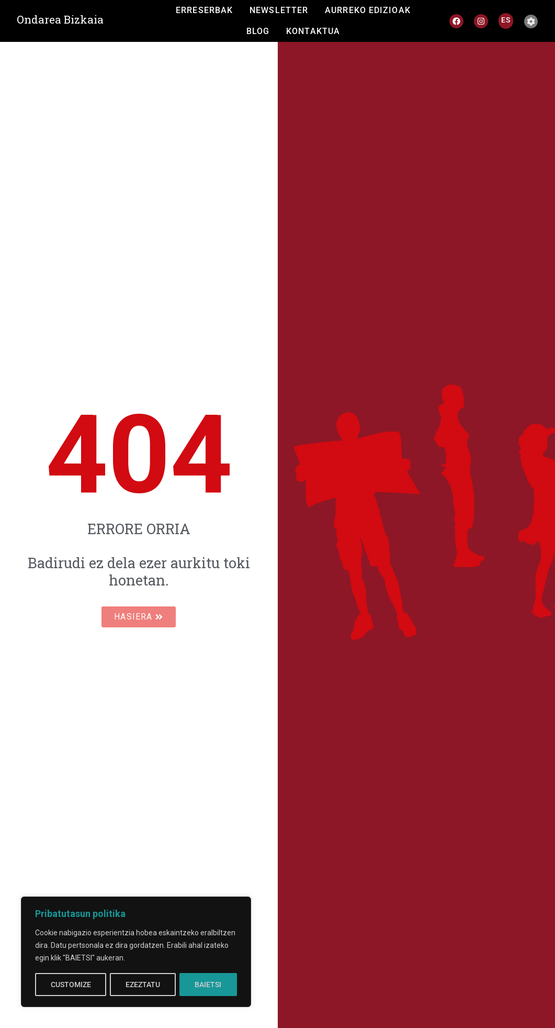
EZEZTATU (143, 984)
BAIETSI (208, 984)
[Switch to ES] (506, 20)
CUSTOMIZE (70, 984)
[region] (136, 952)
